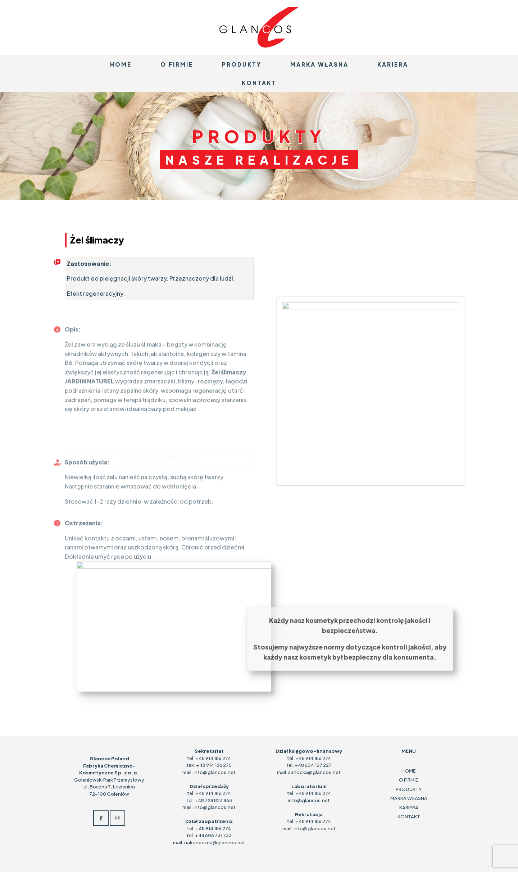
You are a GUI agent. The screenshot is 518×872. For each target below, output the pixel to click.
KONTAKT (259, 82)
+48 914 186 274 (213, 758)
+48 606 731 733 (213, 835)
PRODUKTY (242, 64)
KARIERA (392, 64)
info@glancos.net (215, 772)
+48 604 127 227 (313, 765)
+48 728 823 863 (213, 800)
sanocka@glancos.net (314, 772)
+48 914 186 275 (214, 765)
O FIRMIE (176, 64)
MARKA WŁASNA (319, 64)
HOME (121, 64)
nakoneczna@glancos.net (214, 842)
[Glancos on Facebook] (101, 818)
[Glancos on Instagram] (117, 818)
